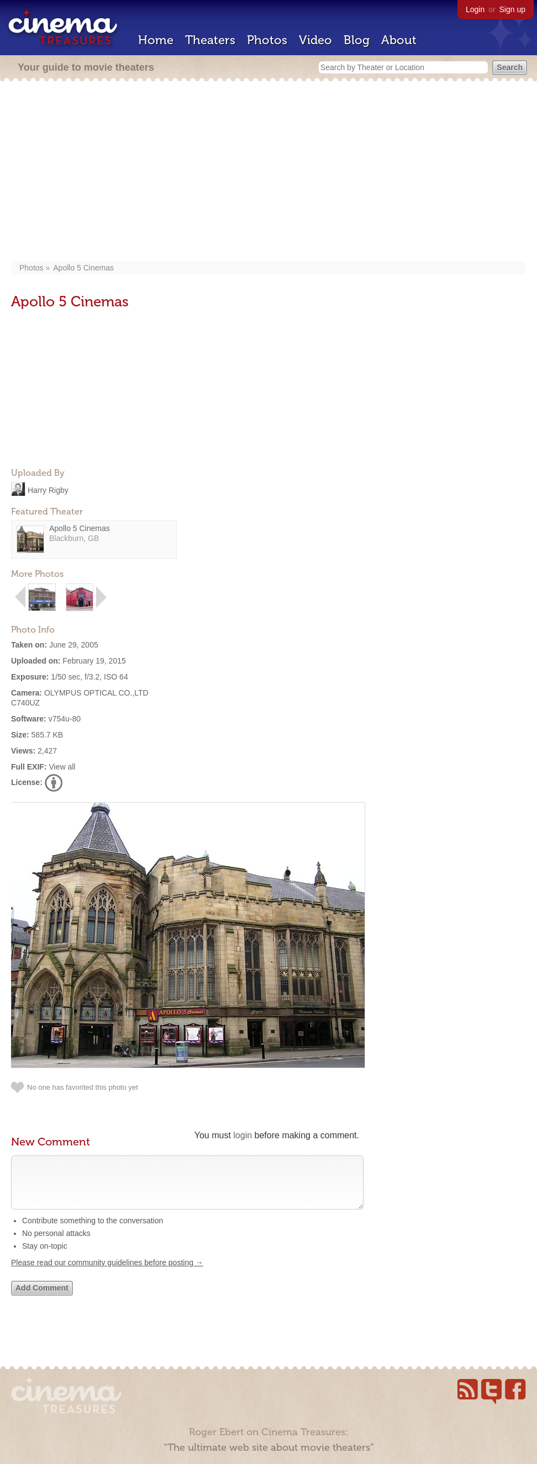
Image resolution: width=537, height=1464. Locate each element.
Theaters (210, 40)
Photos (267, 40)
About (399, 40)
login (242, 1135)
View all (62, 766)
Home (155, 40)
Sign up (512, 9)
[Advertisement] (269, 172)
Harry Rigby (48, 489)
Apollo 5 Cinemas (83, 267)
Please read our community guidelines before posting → (107, 1273)
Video (315, 40)
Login (475, 9)
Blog (357, 40)
